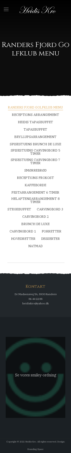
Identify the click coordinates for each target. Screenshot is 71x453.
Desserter (50, 239)
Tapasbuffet (35, 130)
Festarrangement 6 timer (35, 193)
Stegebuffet (19, 209)
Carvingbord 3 (50, 209)
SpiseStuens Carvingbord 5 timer (35, 152)
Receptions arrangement (35, 115)
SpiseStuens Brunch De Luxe (35, 144)
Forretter (52, 231)
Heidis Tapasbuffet (35, 122)
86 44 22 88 (35, 299)
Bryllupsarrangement (35, 137)
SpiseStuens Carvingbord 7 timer (35, 161)
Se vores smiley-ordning (35, 375)
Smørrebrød (35, 170)
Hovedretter (23, 239)
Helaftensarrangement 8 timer (35, 200)
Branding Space (35, 449)
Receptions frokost (35, 178)
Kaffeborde (35, 185)
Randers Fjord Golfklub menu (35, 107)
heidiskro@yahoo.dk (35, 303)
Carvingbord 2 (35, 217)
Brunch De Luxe (35, 224)
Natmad (35, 246)
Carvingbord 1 (23, 231)
